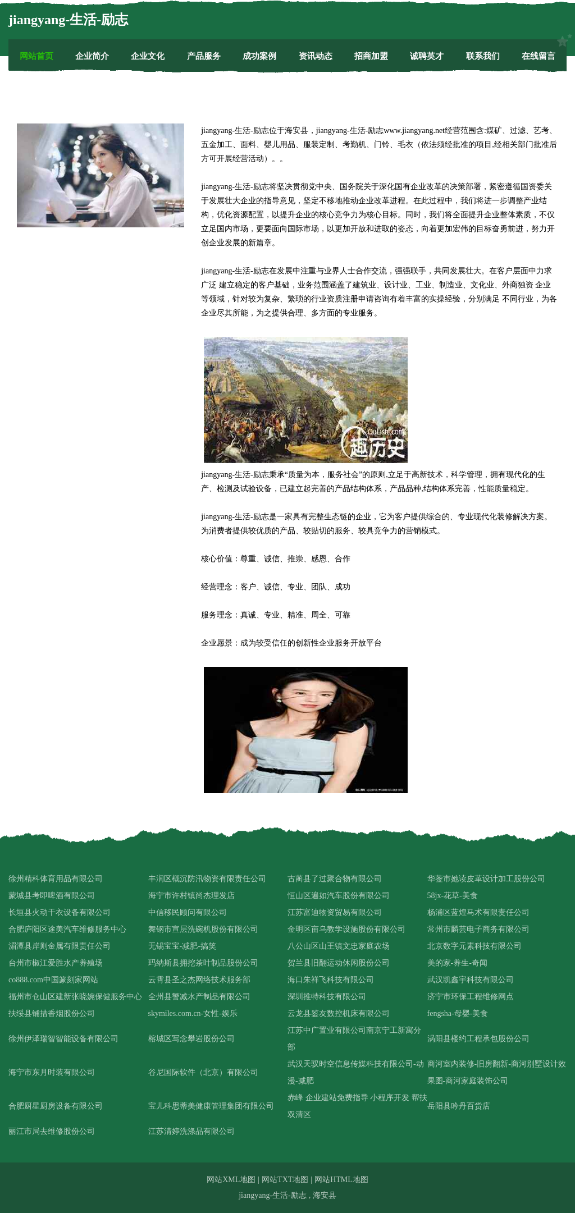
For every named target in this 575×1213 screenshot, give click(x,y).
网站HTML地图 (341, 1179)
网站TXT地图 (285, 1179)
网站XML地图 (231, 1179)
